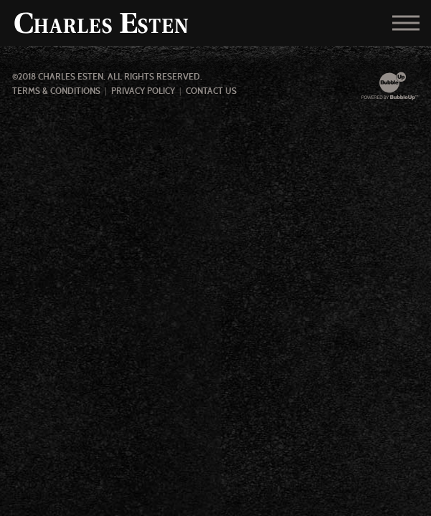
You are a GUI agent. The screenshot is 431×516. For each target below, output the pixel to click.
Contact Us (211, 91)
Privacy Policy (143, 91)
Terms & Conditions (56, 91)
